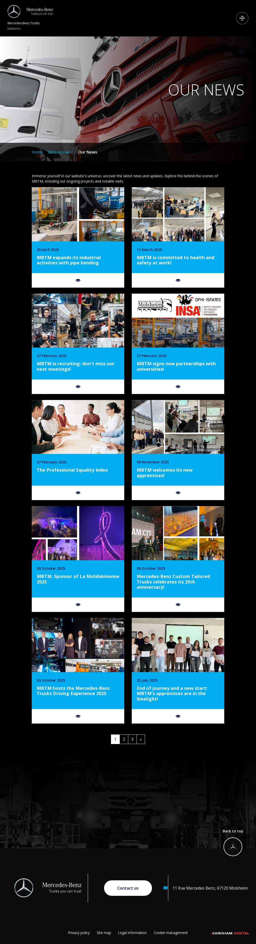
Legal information (132, 932)
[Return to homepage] (30, 18)
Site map (104, 932)
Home (37, 152)
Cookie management (171, 932)
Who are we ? (60, 152)
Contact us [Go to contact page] (128, 888)
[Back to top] (230, 845)
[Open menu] (242, 18)
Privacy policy (79, 932)
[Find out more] (78, 237)
